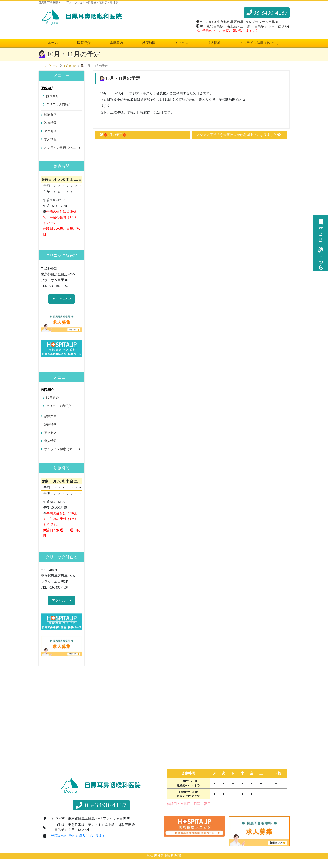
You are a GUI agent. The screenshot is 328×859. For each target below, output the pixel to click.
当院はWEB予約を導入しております (78, 835)
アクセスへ (61, 299)
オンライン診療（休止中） (260, 43)
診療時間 (149, 43)
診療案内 (116, 43)
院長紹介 (52, 96)
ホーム (53, 43)
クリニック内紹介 (58, 104)
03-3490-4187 (266, 12)
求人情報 (214, 43)
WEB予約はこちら (321, 243)
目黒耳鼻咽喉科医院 (166, 855)
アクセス (181, 43)
